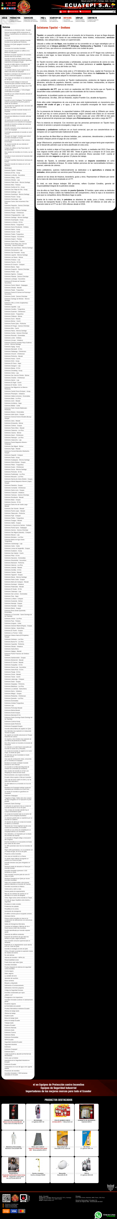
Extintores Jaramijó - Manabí (13, 567)
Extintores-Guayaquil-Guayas (14, 726)
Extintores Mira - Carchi (12, 328)
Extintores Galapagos (11, 795)
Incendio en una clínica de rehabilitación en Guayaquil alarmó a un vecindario (18, 830)
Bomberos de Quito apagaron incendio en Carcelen (17, 45)
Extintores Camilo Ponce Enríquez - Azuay (17, 391)
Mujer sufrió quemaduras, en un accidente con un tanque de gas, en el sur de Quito (19, 850)
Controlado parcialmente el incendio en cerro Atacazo (18, 133)
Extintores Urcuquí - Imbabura (14, 340)
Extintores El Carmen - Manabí (14, 662)
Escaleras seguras (10, 1004)
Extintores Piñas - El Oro (12, 555)
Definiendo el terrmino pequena (14, 988)
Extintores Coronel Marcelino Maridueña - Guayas (17, 452)
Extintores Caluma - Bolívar (13, 433)
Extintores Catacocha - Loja (13, 440)
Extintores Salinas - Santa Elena (14, 628)
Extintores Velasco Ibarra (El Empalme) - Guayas (17, 636)
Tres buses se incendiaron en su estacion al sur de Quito (18, 78)
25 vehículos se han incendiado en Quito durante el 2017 (17, 755)
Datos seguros (9, 973)
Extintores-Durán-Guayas (12, 713)
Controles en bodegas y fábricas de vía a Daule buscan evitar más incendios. (17, 927)
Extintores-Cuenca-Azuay (12, 721)
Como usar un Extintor (11, 1058)
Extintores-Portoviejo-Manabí (13, 708)
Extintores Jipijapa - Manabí (13, 651)
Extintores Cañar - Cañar (12, 546)
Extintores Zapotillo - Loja (12, 307)
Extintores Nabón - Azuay (12, 229)
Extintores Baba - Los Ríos (13, 398)
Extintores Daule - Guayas (13, 681)
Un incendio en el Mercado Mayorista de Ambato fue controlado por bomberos (17, 767)
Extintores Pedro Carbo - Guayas (15, 579)
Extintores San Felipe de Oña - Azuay (16, 189)
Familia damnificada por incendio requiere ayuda (17, 931)
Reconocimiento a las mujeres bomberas (17, 775)
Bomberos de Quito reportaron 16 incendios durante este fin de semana (18, 55)
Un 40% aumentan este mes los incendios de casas (18, 846)
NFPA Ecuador (9, 1039)
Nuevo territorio (9, 980)
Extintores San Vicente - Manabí (14, 508)
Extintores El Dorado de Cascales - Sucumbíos (15, 282)
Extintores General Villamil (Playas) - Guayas (18, 626)
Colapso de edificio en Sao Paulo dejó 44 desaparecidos (17, 148)
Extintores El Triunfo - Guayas (14, 630)
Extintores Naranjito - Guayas (14, 606)
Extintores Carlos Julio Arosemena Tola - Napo (17, 202)
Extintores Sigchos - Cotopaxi (14, 274)
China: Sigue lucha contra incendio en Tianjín (18, 898)
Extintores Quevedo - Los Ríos (14, 698)
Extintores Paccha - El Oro (13, 262)
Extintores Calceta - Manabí (13, 572)
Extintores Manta (10, 1035)
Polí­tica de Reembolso (11, 1207)
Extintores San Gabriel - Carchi (14, 553)
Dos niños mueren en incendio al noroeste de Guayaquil (18, 743)
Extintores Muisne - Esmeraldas (14, 412)
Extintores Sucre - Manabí (12, 319)
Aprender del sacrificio (11, 978)
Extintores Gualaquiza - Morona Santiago (17, 460)
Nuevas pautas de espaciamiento (15, 891)
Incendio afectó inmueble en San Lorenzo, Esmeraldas (17, 141)
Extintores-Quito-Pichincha (13, 724)
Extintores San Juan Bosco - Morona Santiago (19, 248)
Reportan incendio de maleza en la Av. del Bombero (17, 164)
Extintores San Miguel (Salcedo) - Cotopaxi (18, 532)
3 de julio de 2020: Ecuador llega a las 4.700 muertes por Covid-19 (18, 86)
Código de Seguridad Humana (14, 990)
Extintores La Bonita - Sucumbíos (15, 175)
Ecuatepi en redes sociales (13, 904)
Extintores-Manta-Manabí (12, 710)
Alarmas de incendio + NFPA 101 (15, 957)
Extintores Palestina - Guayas (14, 485)
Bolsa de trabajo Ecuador (12, 1020)
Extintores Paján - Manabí (12, 449)
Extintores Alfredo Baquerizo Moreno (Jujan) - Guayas (18, 482)
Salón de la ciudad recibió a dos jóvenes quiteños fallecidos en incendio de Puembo (18, 883)
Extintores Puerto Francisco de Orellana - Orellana (17, 654)
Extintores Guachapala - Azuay (14, 220)
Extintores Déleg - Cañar (12, 177)
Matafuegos (8, 168)
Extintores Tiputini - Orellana (13, 170)
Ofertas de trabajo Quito (12, 1011)
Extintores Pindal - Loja (12, 272)
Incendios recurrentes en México (14, 886)
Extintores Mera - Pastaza (12, 185)
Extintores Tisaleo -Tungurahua (14, 234)
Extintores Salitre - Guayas (13, 523)
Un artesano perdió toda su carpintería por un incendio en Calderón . (18, 818)
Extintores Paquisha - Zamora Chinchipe (17, 205)
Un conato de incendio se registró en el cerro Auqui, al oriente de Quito (18, 751)
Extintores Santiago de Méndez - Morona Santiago (17, 299)
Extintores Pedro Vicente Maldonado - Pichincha (16, 408)
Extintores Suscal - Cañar (12, 232)
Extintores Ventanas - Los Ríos (14, 639)
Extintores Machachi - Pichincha (14, 563)
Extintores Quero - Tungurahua (14, 314)
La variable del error (11, 976)
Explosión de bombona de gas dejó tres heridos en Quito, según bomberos (17, 937)
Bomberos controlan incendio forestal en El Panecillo (18, 110)
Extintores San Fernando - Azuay (15, 252)
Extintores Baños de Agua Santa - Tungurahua (15, 540)
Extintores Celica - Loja (12, 373)
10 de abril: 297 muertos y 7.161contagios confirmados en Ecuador (17, 90)
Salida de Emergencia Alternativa (15, 924)
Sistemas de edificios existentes (14, 934)
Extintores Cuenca (10, 1032)
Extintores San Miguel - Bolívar (14, 446)
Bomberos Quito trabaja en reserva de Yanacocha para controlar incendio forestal (18, 82)
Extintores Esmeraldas (11, 701)
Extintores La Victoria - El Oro (14, 222)
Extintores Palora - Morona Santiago (16, 331)
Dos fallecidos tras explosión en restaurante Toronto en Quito (18, 731)
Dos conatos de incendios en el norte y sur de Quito (18, 152)
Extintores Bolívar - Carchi (12, 321)
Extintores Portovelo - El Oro (13, 472)
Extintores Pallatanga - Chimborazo (15, 351)
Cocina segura (9, 971)
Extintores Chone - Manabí (13, 674)
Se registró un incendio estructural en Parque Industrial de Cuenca (18, 735)
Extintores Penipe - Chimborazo (14, 212)
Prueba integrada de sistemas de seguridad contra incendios (18, 968)
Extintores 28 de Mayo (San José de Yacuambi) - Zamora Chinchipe (16, 244)
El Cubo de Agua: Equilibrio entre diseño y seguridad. (17, 901)
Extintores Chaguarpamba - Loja (14, 215)
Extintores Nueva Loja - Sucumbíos (15, 667)
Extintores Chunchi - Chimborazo (15, 354)
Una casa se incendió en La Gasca (15, 856)
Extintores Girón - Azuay (12, 361)
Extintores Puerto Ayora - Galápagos (16, 527)
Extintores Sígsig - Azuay (12, 346)
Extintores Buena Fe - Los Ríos (14, 642)
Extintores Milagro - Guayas (13, 693)
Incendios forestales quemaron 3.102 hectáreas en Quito (16, 871)
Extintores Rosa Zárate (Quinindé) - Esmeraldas (15, 611)
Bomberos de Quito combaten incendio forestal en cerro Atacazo (16, 763)
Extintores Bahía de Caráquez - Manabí (17, 582)
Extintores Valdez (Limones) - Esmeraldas (17, 396)
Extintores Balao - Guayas (12, 500)
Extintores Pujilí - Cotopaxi (13, 516)
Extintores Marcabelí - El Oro (13, 349)
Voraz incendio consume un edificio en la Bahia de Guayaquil (17, 51)
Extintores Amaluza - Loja (12, 260)
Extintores (8, 1047)
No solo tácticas (9, 955)
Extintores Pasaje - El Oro (12, 672)
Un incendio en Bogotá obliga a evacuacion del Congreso (18, 838)
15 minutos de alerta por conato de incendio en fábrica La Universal (18, 822)
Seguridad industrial (11, 1044)
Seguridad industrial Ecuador (13, 1042)
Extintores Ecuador (10, 1064)
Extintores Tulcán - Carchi (12, 677)
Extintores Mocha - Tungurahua (14, 224)
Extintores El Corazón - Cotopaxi (14, 264)
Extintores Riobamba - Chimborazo (15, 696)
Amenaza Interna (10, 916)
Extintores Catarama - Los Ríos (14, 430)
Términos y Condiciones (11, 1204)
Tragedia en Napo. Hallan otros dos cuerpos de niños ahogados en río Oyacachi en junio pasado (18, 799)
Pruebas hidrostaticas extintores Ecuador (17, 1008)
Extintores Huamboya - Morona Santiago (17, 194)
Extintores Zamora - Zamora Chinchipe (16, 530)
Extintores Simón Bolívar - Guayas (15, 462)
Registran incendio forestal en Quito (15, 114)
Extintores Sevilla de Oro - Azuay (15, 187)
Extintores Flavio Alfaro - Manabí (14, 428)
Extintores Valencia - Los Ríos (14, 565)
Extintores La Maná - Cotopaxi (14, 598)
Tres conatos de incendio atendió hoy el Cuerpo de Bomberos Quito (17, 810)
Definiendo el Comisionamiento (14, 985)
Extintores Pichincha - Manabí (14, 356)
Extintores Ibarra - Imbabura (13, 691)
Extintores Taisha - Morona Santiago (16, 210)
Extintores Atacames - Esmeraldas (15, 558)
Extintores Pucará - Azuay (12, 197)
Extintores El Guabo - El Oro (13, 589)
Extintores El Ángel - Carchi (13, 382)
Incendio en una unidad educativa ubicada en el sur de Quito (18, 94)
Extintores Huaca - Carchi (12, 358)
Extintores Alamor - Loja (12, 380)
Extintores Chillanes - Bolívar (13, 316)
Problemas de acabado (12, 906)
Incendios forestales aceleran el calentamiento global (19, 1000)
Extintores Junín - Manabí (12, 401)
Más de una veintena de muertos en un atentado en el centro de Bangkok (16, 894)
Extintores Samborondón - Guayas (15, 657)
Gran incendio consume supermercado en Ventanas (17, 941)
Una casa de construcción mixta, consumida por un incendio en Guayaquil (18, 759)
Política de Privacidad (11, 1205)
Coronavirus (8, 98)
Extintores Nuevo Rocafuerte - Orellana (16, 227)
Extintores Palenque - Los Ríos (14, 437)
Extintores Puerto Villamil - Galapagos (16, 285)
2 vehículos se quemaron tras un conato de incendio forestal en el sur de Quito (18, 806)
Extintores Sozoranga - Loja (13, 199)
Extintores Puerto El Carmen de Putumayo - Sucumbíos (18, 293)
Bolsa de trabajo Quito (11, 1018)
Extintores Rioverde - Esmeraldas (15, 335)
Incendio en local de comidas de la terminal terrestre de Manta (18, 125)
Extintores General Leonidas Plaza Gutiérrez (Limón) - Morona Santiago (18, 343)
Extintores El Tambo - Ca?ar (13, 385)
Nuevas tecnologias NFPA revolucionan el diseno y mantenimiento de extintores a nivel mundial (18, 34)
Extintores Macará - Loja (12, 535)
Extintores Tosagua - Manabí (13, 520)
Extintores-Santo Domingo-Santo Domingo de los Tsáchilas (18, 718)
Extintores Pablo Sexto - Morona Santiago (17, 182)
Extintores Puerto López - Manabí (15, 511)
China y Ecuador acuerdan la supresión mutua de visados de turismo (19, 952)
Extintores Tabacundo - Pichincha (15, 513)
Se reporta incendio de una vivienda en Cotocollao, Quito (16, 145)
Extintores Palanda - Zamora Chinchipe (16, 276)
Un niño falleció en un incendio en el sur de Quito (18, 784)
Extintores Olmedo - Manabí (13, 287)
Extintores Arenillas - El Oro (13, 570)
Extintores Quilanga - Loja (12, 192)
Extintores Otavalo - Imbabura (14, 646)
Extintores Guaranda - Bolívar (14, 601)
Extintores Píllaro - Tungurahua (14, 464)
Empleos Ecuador (10, 1025)
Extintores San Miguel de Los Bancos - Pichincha (16, 388)
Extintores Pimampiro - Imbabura (15, 394)
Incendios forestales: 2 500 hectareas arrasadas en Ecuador (16, 1074)
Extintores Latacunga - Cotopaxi (14, 679)
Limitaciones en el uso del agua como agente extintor (18, 1067)
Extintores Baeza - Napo (12, 267)
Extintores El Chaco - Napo (13, 363)
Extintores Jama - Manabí (12, 421)
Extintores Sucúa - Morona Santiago (16, 469)
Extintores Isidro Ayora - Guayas (14, 414)
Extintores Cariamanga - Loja (13, 543)
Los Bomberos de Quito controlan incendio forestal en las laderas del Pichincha (18, 41)
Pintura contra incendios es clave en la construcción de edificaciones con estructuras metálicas (18, 920)
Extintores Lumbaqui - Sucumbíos (15, 279)
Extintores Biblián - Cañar (12, 405)
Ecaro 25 (7, 38)
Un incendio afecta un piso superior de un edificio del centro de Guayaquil (17, 70)
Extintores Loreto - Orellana (13, 338)
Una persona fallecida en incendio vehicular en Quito (18, 117)
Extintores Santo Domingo (12, 803)
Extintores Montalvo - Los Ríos (14, 537)
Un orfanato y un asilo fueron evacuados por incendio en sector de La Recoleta (18, 747)
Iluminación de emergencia (13, 911)
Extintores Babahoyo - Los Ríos (14, 686)
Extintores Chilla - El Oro (12, 208)
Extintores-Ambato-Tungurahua (14, 703)
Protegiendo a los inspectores (14, 997)
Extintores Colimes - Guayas (13, 425)
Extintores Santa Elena (12, 649)
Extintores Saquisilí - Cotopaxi (14, 455)
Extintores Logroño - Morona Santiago (16, 255)
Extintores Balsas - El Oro (12, 368)
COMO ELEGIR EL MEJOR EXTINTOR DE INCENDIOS (18, 1054)
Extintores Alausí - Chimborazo (14, 435)
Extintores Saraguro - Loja (12, 366)
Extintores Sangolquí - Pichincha (14, 684)
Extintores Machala (10, 1028)
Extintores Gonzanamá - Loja (13, 250)
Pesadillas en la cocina (12, 909)
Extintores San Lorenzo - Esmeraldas (16, 594)
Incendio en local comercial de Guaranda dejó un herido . (18, 156)
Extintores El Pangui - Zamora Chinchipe (17, 326)
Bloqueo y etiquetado (11, 983)
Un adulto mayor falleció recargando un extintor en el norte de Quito (16, 859)
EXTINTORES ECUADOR (13, 1006)
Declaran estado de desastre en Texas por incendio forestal (17, 867)
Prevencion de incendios (12, 1071)
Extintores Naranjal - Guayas (13, 603)
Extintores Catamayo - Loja (13, 591)
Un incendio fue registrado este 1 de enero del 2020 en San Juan (19, 106)
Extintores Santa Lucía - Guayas (14, 490)
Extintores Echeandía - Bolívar (14, 423)
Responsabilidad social (12, 960)
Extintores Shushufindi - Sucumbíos (15, 560)
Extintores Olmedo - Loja (12, 180)
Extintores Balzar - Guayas (13, 608)
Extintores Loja (9, 705)
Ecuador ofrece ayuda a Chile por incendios (18, 777)
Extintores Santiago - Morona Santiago (16, 217)
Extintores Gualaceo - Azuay (13, 551)
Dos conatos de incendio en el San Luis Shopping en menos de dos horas (17, 771)
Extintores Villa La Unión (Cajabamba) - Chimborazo (17, 303)
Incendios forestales (11, 965)
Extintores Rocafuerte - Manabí (14, 497)
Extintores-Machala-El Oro (13, 715)
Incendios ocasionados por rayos (15, 992)
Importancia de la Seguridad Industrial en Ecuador (17, 1061)
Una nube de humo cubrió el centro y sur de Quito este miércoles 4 (18, 780)
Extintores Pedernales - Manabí (14, 587)
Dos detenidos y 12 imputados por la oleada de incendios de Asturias (18, 834)
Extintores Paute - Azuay (12, 457)
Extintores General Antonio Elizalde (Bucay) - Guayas (18, 417)
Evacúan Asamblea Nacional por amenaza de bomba (18, 160)
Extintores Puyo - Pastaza (12, 621)
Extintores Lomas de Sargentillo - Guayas (17, 548)
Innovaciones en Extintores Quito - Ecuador (18, 30)
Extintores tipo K (10, 1051)
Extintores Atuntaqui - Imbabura (14, 584)
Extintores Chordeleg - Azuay (13, 370)
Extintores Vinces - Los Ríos (13, 618)
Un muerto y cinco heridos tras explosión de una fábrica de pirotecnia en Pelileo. (18, 739)
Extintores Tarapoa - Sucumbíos (14, 236)
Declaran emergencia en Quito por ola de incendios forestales (17, 879)
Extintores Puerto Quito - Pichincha (15, 323)
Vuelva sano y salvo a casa (13, 889)
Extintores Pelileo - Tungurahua (14, 518)
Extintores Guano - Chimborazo (14, 467)
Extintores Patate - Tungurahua (14, 290)
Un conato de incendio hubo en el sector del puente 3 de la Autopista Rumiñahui (18, 814)
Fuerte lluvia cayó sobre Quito (14, 962)
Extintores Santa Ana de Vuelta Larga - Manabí (16, 505)
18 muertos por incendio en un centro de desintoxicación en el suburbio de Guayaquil (18, 121)
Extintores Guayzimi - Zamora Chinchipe (17, 269)
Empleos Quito (9, 1016)
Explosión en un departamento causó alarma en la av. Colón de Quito (18, 945)
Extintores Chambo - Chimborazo (15, 378)
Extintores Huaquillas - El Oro (14, 665)
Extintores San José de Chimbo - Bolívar (17, 375)
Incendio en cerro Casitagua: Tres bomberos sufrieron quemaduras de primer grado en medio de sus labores (18, 101)
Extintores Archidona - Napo (13, 403)
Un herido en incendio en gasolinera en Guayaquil (16, 792)
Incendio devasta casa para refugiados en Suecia (17, 863)
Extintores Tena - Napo (12, 596)
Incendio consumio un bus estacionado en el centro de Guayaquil (18, 129)
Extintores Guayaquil (11, 1049)
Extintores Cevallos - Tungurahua (15, 309)
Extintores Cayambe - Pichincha (14, 644)
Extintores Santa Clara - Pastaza (14, 241)
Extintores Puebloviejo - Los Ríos (15, 474)
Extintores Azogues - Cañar (13, 623)
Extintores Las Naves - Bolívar (14, 257)
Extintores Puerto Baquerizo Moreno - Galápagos (16, 443)
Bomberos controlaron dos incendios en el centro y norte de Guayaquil (17, 74)
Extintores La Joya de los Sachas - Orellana (18, 525)
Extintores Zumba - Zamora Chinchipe (16, 333)
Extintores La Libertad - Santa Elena (16, 689)
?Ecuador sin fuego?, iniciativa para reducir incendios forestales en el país (18, 137)
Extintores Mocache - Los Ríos (14, 476)
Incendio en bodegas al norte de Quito (16, 949)
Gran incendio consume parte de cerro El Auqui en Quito (17, 875)
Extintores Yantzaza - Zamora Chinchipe (17, 495)
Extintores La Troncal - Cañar (13, 633)
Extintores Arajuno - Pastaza (13, 239)
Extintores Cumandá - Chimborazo (15, 488)
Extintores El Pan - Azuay (12, 173)
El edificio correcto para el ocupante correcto (18, 913)
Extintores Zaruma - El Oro (13, 502)
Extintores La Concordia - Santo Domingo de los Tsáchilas (18, 615)
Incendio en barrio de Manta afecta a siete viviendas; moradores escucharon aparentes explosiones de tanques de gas (18, 60)
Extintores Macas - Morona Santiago (16, 577)
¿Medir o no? (9, 995)
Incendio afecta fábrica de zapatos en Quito (18, 728)
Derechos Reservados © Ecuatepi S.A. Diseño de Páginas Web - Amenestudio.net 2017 (89, 1201)
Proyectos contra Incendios (13, 854)
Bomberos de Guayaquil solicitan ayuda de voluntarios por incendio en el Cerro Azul (18, 788)
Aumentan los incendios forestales (15, 48)
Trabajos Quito (9, 1023)
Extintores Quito (9, 1030)
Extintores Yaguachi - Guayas (14, 575)
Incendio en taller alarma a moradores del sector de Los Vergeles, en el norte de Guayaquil (17, 66)
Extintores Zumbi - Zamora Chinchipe (16, 296)
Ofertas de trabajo (10, 1013)
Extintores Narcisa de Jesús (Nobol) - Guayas (18, 479)
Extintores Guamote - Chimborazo (15, 311)
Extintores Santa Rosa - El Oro (14, 669)
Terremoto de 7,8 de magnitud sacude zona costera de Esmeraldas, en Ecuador (18, 826)
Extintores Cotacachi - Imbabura (14, 492)
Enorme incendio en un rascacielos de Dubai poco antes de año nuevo (18, 842)
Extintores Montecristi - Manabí (14, 660)
